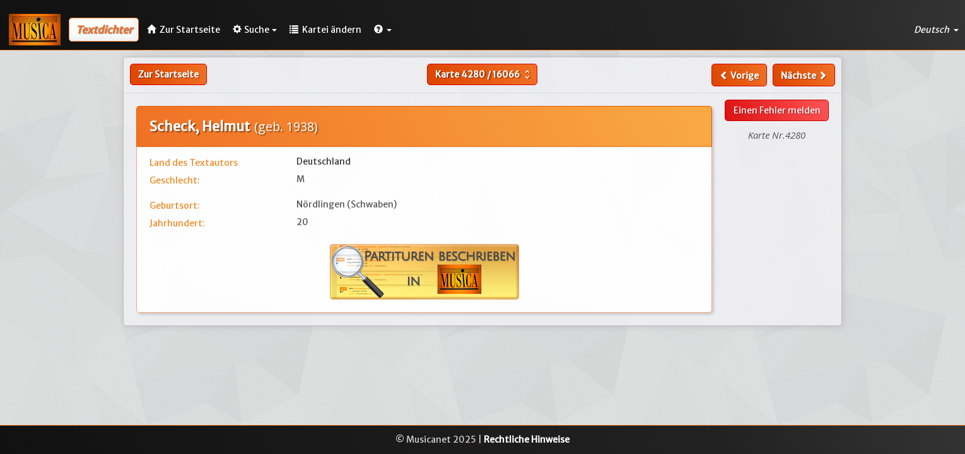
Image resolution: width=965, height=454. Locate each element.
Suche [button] (255, 29)
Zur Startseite (168, 74)
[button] (383, 29)
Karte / (484, 74)
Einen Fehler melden (777, 110)
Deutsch (936, 29)
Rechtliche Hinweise (527, 439)
